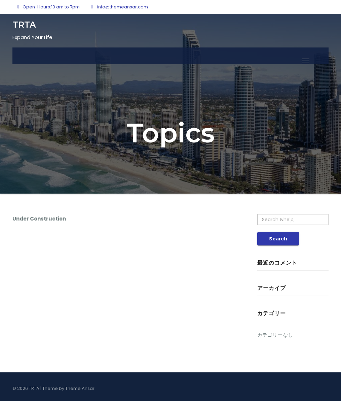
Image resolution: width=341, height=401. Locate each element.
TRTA (24, 25)
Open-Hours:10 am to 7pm (48, 7)
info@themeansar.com (119, 7)
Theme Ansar (79, 388)
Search (278, 239)
